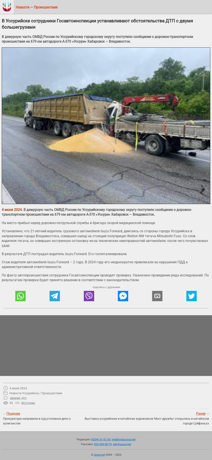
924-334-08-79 (103, 444)
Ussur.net (99, 454)
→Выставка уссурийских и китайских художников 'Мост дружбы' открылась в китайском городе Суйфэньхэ (147, 418)
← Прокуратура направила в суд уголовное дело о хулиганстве (37, 418)
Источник (28, 403)
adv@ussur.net (122, 444)
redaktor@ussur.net (124, 439)
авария (15, 398)
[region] (106, 346)
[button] (20, 296)
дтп (24, 398)
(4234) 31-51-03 (100, 439)
